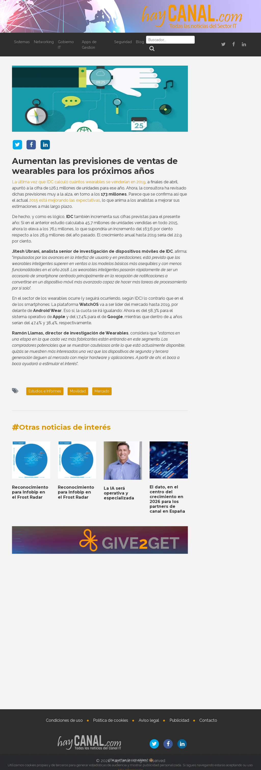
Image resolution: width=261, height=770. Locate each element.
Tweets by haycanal (211, 512)
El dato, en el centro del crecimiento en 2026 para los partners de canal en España (167, 642)
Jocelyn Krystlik (230, 693)
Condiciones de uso (64, 720)
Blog (140, 42)
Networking (44, 42)
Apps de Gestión (89, 45)
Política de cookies (110, 720)
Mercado (102, 391)
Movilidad (78, 391)
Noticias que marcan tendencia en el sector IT (221, 151)
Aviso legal (149, 720)
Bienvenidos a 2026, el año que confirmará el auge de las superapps (221, 178)
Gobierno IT (66, 45)
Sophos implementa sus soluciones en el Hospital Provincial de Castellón (221, 237)
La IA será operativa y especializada (119, 637)
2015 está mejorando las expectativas (64, 200)
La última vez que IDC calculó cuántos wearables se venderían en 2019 (79, 181)
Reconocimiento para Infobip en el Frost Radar (30, 636)
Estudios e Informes (45, 391)
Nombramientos (222, 675)
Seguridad (123, 42)
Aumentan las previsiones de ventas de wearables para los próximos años (95, 165)
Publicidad (179, 720)
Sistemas (22, 42)
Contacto (208, 720)
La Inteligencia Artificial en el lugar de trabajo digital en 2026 (222, 548)
